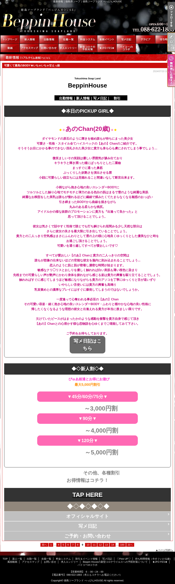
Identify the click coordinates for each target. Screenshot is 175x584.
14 (112, 544)
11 (94, 544)
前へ (44, 544)
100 (122, 544)
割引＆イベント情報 (107, 39)
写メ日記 (126, 39)
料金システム (87, 39)
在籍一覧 (68, 39)
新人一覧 (29, 39)
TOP (10, 39)
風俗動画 (10, 48)
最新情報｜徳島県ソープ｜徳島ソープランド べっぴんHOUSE (87, 19)
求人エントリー (68, 48)
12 (100, 544)
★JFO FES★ (107, 48)
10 (88, 544)
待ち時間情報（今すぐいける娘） (165, 39)
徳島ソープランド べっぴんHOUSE (83, 580)
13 (106, 544)
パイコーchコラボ (126, 48)
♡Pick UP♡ (145, 39)
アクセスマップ (29, 48)
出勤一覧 (48, 39)
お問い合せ (48, 48)
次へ (130, 544)
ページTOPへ (165, 550)
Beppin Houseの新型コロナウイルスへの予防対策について (87, 48)
